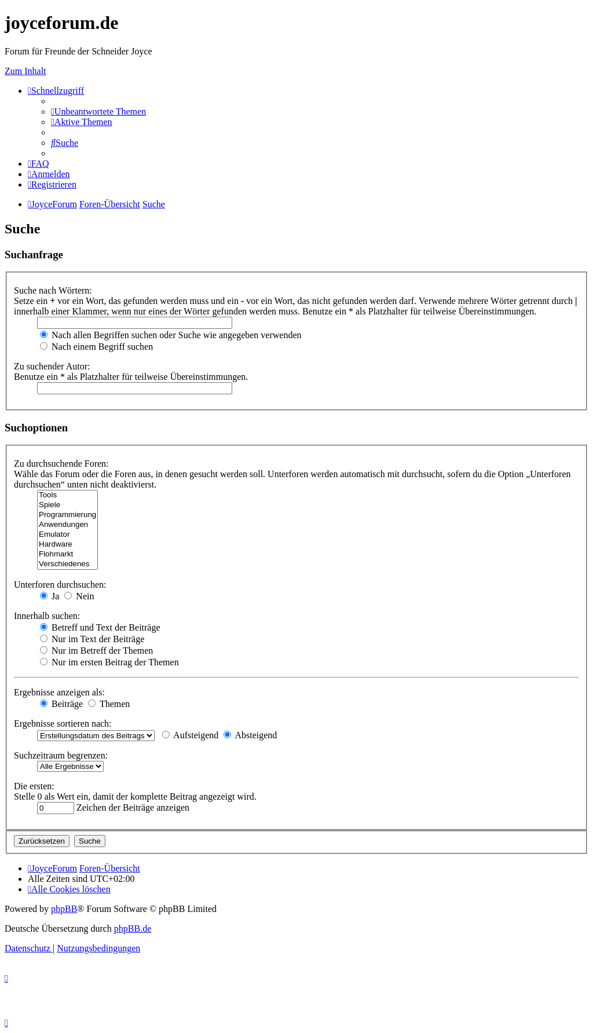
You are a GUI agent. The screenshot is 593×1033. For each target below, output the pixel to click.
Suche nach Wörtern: (53, 290)
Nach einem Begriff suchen (96, 346)
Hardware (67, 545)
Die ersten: (34, 786)
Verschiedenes (67, 564)
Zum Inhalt (25, 71)
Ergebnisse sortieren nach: (63, 723)
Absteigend (250, 735)
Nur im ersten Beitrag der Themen (109, 662)
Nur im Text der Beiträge (92, 639)
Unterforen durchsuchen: (60, 584)
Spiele (67, 505)
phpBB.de (132, 928)
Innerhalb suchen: (47, 616)
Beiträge (61, 704)
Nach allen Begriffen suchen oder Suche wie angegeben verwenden (171, 335)
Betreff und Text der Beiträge (100, 627)
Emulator (67, 535)
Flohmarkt (67, 554)
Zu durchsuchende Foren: (61, 463)
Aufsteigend (190, 735)
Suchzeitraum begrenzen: (61, 755)
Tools (67, 495)
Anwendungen (67, 525)
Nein (79, 596)
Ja (49, 596)
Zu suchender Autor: (52, 366)
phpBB (64, 909)
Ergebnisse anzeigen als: (59, 692)
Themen (109, 704)
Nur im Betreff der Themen (96, 650)
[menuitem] (98, 111)
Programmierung (67, 515)
